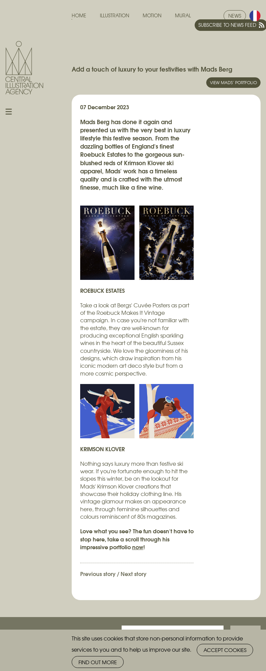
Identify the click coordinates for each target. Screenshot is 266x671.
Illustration (114, 15)
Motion (152, 15)
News (234, 15)
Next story (133, 573)
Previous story (98, 573)
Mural (183, 15)
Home (79, 15)
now (137, 546)
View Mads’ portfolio (233, 82)
